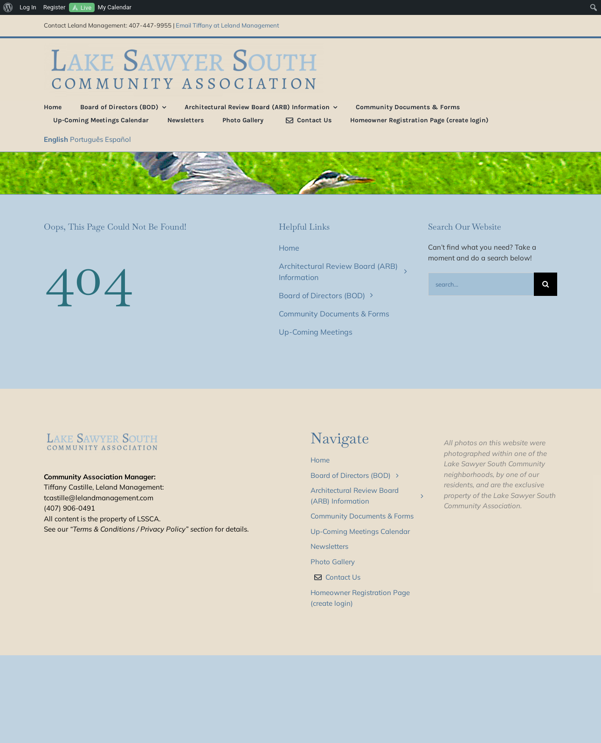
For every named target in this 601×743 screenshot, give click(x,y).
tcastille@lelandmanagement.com (98, 497)
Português (86, 139)
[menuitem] (8, 7)
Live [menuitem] (86, 7)
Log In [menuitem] (28, 7)
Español (118, 139)
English (56, 139)
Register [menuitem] (54, 7)
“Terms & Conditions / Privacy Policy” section (141, 529)
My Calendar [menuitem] (114, 7)
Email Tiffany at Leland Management (227, 25)
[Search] (545, 284)
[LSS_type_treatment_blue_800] (184, 46)
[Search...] (480, 284)
